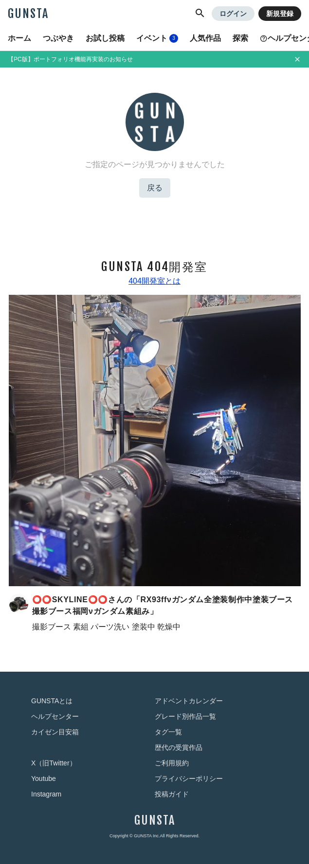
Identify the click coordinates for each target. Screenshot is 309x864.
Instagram (46, 794)
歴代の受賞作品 (178, 747)
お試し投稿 (105, 38)
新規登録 (279, 13)
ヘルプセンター (55, 716)
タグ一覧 (168, 732)
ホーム (19, 38)
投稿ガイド (172, 794)
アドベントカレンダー (189, 701)
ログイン (233, 13)
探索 (240, 38)
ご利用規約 (172, 763)
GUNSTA (28, 13)
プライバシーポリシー (189, 778)
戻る (155, 188)
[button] (200, 13)
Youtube (43, 778)
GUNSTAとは (52, 701)
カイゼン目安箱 (55, 732)
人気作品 (205, 38)
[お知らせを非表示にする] (297, 59)
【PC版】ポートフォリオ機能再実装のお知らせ (70, 59)
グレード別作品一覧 (185, 716)
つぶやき (58, 38)
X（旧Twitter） (53, 763)
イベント (157, 38)
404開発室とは (154, 281)
